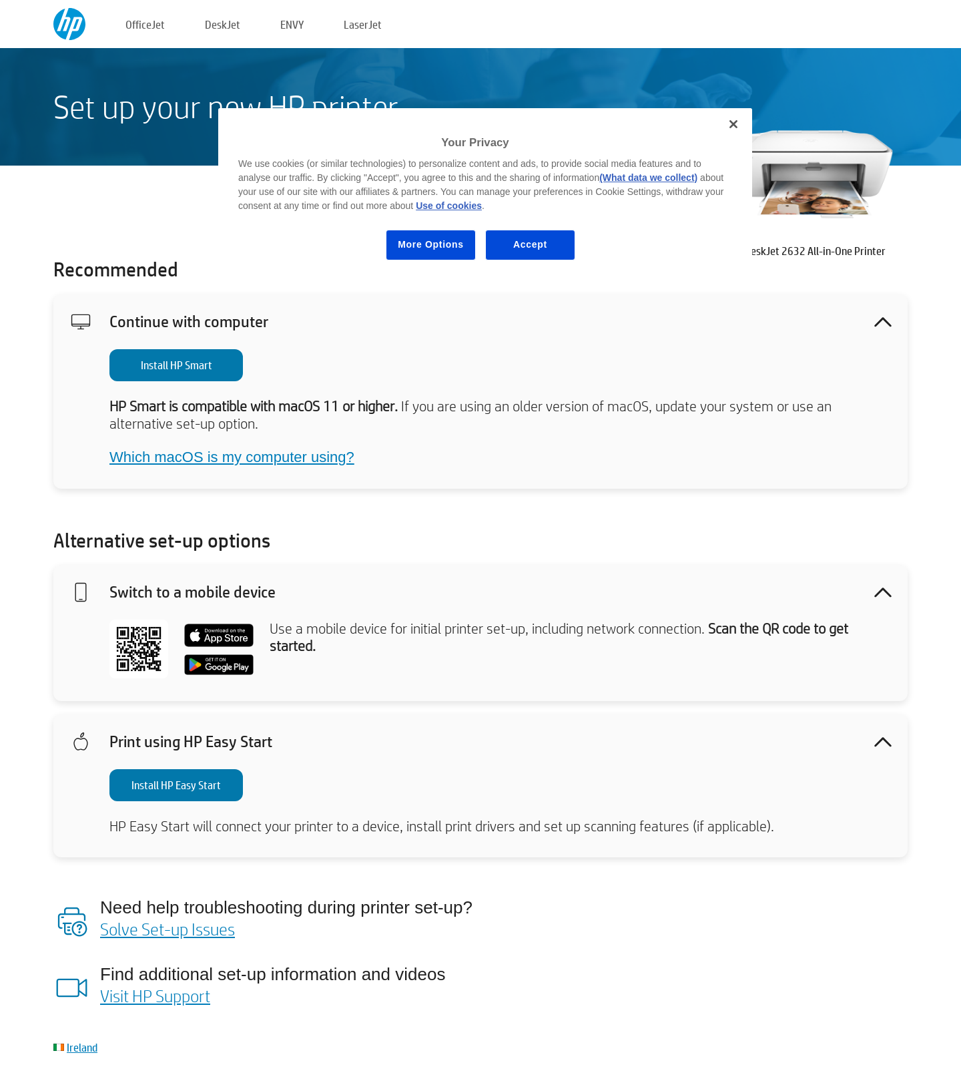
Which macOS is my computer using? (231, 457)
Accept (530, 244)
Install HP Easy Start (176, 785)
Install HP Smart (176, 365)
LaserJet (363, 24)
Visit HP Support (155, 995)
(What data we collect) (648, 177)
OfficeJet (145, 24)
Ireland (82, 1047)
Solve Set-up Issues (167, 928)
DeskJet (222, 24)
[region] (485, 194)
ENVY (292, 24)
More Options (431, 244)
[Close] (733, 124)
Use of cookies (449, 205)
